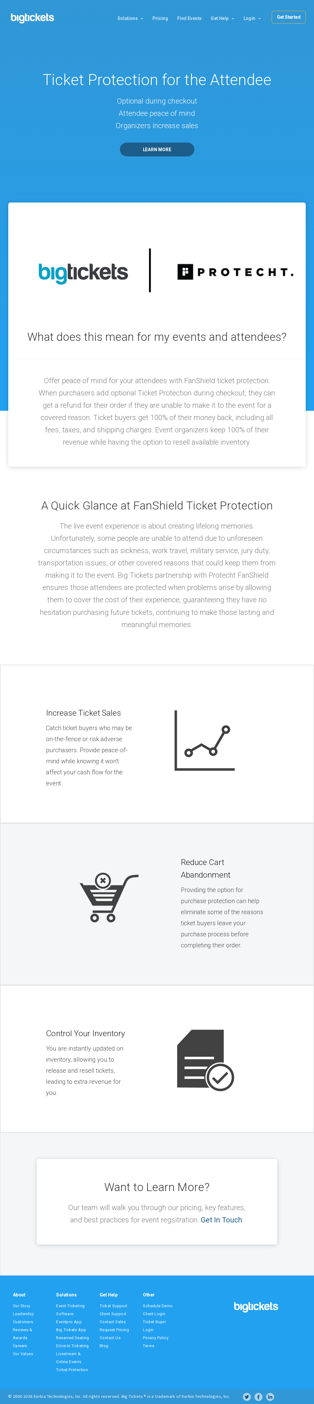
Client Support (113, 1314)
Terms (148, 1345)
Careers (20, 1345)
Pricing (160, 18)
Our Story (21, 1306)
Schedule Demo (158, 1306)
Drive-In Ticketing (72, 1345)
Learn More (157, 149)
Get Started (289, 17)
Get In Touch (221, 1220)
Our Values (23, 1353)
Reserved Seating (72, 1337)
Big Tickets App (71, 1329)
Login (252, 18)
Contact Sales (113, 1321)
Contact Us (110, 1337)
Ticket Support (114, 1306)
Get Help (222, 18)
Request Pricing (114, 1329)
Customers (23, 1321)
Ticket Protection (72, 1369)
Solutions (130, 18)
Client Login (154, 1314)
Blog (104, 1345)
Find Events (189, 18)
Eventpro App (69, 1321)
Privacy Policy (155, 1337)
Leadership (23, 1314)
